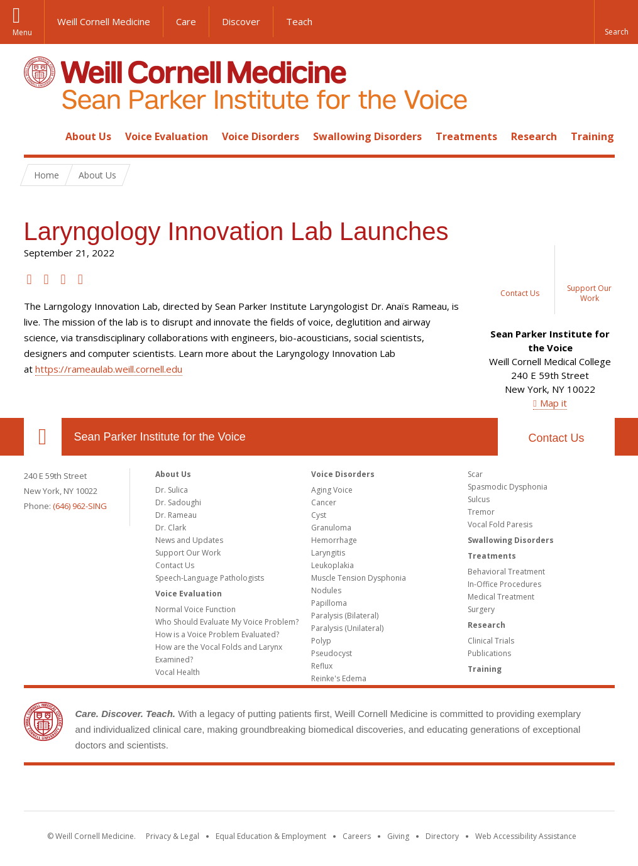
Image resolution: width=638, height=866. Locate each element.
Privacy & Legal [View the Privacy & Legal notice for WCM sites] (172, 836)
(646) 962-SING (80, 506)
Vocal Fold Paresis (500, 524)
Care (186, 21)
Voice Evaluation (166, 136)
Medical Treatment (501, 596)
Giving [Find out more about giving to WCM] (398, 836)
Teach (299, 21)
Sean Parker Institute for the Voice (160, 436)
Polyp (321, 640)
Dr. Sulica (171, 490)
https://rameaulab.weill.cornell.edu (108, 369)
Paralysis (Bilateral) (344, 615)
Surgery (481, 609)
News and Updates (189, 540)
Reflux (322, 665)
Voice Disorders (260, 136)
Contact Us (556, 438)
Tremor (481, 512)
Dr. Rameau (176, 515)
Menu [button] (22, 32)
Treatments (466, 136)
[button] (616, 22)
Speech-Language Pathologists (209, 578)
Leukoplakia (332, 565)
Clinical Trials (491, 640)
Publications (489, 653)
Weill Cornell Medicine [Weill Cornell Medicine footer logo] (319, 790)
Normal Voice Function (195, 609)
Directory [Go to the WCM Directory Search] (442, 836)
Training (592, 136)
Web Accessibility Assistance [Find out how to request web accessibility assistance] (525, 836)
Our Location (43, 437)
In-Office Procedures (504, 584)
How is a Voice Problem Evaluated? (217, 634)
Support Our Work (188, 552)
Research (534, 136)
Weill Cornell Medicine (103, 21)
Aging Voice (332, 490)
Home (37, 136)
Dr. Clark (170, 527)
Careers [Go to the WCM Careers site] (357, 836)
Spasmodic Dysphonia (507, 486)
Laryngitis (328, 552)
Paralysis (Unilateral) (347, 628)
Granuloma (331, 527)
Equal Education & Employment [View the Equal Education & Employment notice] (271, 836)
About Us (88, 136)
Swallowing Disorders (367, 136)
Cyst (318, 515)
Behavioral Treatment (506, 571)
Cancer (323, 502)
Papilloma (329, 603)
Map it (553, 403)
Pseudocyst (331, 653)
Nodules (326, 590)
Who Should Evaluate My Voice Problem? (227, 622)
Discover (241, 21)
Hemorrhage (334, 540)
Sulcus (479, 499)
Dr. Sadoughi (178, 502)
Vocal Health (177, 672)
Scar (475, 474)
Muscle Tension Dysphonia (358, 578)
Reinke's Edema (338, 678)
